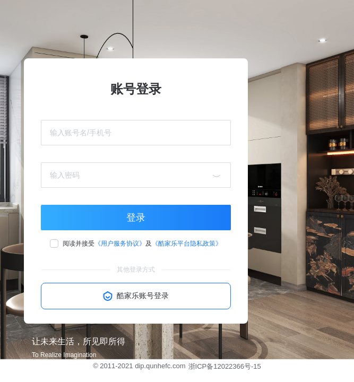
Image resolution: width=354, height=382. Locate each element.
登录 (135, 217)
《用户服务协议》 (119, 243)
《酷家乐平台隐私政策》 (187, 243)
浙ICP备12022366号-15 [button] (224, 366)
